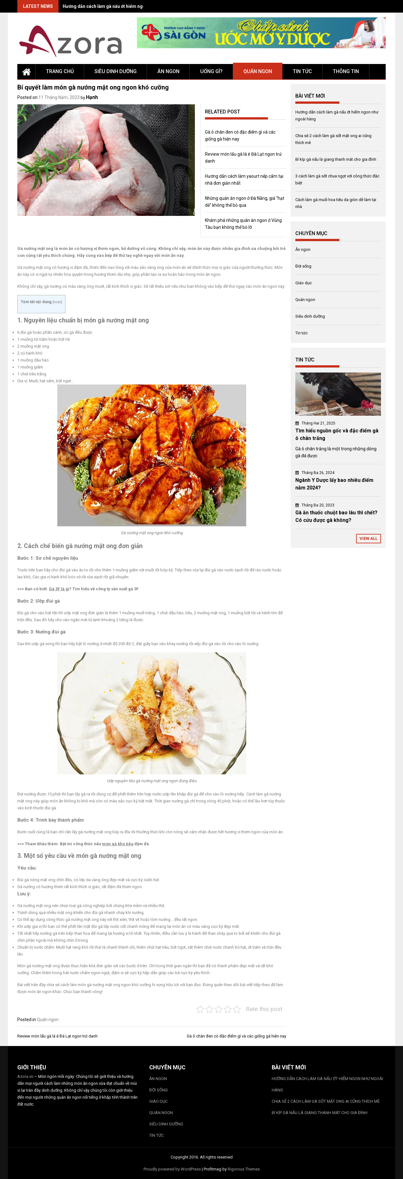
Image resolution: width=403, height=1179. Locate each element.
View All (368, 538)
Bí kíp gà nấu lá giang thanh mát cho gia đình (335, 159)
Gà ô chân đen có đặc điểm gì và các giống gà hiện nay (236, 1036)
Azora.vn (25, 1076)
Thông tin (346, 71)
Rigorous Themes (244, 1169)
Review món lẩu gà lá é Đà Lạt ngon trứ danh (57, 1036)
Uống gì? (211, 71)
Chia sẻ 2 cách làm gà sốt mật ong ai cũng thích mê (326, 1101)
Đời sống (303, 266)
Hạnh (92, 97)
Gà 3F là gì (59, 589)
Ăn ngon (168, 71)
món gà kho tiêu (117, 843)
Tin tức (302, 71)
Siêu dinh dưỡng (115, 71)
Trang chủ (60, 71)
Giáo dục (303, 282)
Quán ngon (257, 71)
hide (57, 302)
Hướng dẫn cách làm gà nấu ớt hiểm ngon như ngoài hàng (122, 6)
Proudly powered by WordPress (172, 1169)
